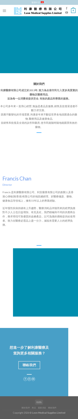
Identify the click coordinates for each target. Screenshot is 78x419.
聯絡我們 (52, 407)
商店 (34, 407)
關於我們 (26, 407)
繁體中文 (39, 2)
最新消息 (42, 407)
